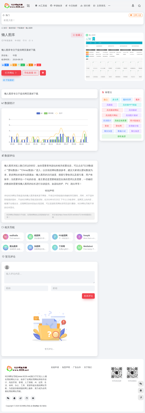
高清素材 (133, 110)
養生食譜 (135, 131)
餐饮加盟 (108, 131)
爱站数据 (12, 170)
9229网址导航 (25, 406)
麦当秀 (115, 99)
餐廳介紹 (122, 131)
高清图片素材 (132, 115)
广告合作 (77, 367)
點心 (106, 99)
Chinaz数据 (27, 170)
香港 (107, 126)
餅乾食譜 (122, 136)
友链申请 (55, 367)
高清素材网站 (113, 110)
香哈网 (119, 126)
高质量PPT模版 (130, 105)
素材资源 (12, 28)
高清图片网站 (112, 115)
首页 (5, 28)
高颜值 (110, 105)
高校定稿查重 (121, 120)
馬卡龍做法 (135, 120)
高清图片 (107, 120)
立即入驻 (135, 15)
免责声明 (66, 367)
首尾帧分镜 (133, 126)
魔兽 (138, 99)
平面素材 (20, 28)
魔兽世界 (127, 99)
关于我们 (88, 367)
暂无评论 (10, 256)
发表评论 (88, 296)
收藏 (77, 35)
